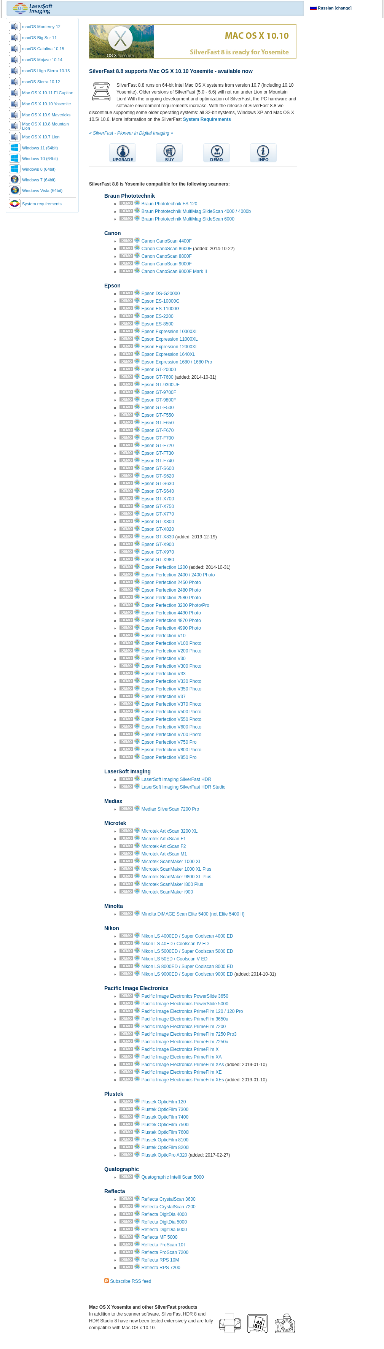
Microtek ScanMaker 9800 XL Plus (177, 876)
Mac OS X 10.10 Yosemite (46, 104)
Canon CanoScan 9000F (167, 264)
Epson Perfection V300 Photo (171, 666)
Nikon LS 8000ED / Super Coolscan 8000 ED (187, 966)
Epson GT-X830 (158, 537)
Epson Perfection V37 (164, 696)
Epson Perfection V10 (164, 635)
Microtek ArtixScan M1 (164, 854)
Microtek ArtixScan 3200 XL (170, 831)
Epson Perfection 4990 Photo (171, 628)
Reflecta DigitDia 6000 (164, 1229)
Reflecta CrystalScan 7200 (169, 1206)
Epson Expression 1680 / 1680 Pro (177, 362)
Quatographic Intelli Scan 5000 (173, 1177)
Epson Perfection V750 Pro (169, 742)
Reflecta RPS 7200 (161, 1267)
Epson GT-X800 (158, 521)
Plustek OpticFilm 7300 (165, 1109)
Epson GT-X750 (158, 506)
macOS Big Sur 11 (39, 37)
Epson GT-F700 (158, 438)
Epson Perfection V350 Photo (171, 689)
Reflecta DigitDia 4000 (164, 1214)
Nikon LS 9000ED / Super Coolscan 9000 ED (187, 974)
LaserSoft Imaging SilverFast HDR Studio (184, 787)
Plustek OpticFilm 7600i (166, 1132)
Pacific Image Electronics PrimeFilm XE (182, 1072)
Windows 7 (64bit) (39, 180)
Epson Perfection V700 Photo (171, 734)
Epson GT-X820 (158, 529)
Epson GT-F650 (158, 422)
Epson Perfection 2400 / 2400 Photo (178, 575)
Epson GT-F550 (158, 415)
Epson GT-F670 (158, 430)
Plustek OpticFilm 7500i (166, 1124)
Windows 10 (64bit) (40, 158)
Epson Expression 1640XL (168, 354)
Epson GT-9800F (159, 400)
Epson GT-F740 (158, 460)
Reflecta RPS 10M (160, 1260)
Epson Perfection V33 (164, 673)
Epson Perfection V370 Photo (171, 704)
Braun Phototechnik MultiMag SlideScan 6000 (188, 219)
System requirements (42, 204)
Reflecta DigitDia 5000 (164, 1222)
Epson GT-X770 (158, 514)
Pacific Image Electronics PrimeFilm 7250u (185, 1041)
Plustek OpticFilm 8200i (166, 1147)
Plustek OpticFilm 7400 (165, 1117)
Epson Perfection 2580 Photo (171, 597)
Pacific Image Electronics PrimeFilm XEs (183, 1079)
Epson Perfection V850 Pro (169, 757)
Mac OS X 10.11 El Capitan (47, 92)
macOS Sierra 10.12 (41, 81)
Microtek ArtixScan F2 (164, 846)
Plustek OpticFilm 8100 (165, 1140)
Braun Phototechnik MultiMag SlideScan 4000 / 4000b (196, 211)
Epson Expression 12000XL (170, 346)
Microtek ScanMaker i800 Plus (172, 884)
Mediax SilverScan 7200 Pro (170, 809)
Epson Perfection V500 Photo (171, 711)
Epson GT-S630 (158, 483)
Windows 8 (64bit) (39, 169)
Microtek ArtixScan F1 (164, 838)
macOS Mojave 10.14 (42, 59)
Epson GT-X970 (158, 552)
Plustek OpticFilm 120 (164, 1102)
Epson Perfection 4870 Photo (171, 620)
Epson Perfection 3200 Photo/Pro (175, 605)
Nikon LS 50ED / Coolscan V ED (174, 959)
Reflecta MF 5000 (160, 1237)
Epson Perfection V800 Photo (171, 749)
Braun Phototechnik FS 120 (170, 203)
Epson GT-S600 (158, 468)
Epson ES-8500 (158, 324)
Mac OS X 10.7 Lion (40, 137)
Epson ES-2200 (158, 316)
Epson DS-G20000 (161, 293)
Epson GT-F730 (158, 453)
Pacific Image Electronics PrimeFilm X (180, 1049)
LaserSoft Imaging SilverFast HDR (176, 779)
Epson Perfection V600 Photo (171, 727)
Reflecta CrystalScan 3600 (169, 1199)
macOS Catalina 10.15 (43, 48)
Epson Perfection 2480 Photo (171, 590)
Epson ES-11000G (161, 308)
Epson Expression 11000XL (170, 339)
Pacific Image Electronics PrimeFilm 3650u (185, 1019)
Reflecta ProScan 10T (164, 1244)
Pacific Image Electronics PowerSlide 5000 (185, 1003)
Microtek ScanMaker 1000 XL (171, 861)
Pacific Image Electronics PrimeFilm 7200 (184, 1026)
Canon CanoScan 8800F (167, 256)
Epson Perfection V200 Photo (171, 651)
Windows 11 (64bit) (40, 148)
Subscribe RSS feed (130, 1281)
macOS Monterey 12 (41, 26)
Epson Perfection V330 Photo (171, 681)
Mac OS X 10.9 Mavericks (46, 115)
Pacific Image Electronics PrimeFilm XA (182, 1057)
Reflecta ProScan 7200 (165, 1252)
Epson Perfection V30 (164, 658)
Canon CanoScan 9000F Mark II (174, 271)
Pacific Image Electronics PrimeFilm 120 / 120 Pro (192, 1011)
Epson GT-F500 (158, 407)
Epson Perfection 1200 (165, 567)
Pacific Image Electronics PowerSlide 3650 (185, 996)
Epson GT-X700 (158, 499)
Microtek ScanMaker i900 (167, 892)
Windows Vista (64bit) (42, 190)
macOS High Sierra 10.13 (46, 70)
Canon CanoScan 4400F (167, 241)
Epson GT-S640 (158, 491)
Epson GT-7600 (158, 377)
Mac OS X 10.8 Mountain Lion (45, 126)
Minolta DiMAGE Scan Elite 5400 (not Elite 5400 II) (193, 914)
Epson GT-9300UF (161, 384)
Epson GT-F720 (158, 445)
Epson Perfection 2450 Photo (171, 582)
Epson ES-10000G (161, 301)
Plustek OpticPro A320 (164, 1155)
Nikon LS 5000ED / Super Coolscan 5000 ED (187, 951)
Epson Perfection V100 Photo (171, 643)
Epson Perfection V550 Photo (171, 719)
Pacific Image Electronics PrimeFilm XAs (183, 1064)
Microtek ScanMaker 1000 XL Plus (177, 869)
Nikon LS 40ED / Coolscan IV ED (175, 943)
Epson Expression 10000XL (170, 331)
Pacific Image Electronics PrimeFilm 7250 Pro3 (189, 1034)
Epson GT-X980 (158, 559)
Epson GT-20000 (159, 369)
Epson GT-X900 (158, 544)
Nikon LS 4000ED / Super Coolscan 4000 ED (187, 936)
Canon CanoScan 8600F (167, 248)
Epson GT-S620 (158, 476)
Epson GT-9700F (159, 392)
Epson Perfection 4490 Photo (171, 613)
